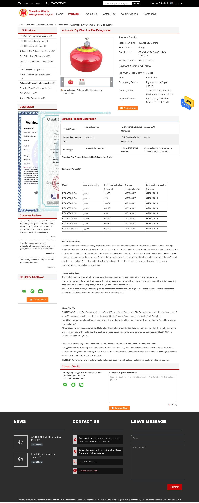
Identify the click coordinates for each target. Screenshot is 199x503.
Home (59, 13)
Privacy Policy (24, 499)
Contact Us (149, 13)
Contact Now (129, 108)
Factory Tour (109, 13)
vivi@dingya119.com (32, 3)
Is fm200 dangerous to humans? (43, 455)
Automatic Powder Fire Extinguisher (52, 24)
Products (73, 13)
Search (136, 3)
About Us (91, 13)
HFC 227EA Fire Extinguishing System (36, 61)
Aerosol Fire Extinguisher (31, 98)
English (178, 3)
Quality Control (129, 13)
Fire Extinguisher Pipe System (33, 56)
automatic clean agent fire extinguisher (115, 360)
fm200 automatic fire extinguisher (82, 360)
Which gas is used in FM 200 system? (46, 438)
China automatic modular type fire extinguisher (53, 499)
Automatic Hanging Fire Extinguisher (36, 74)
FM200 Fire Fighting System (32, 41)
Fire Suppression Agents (30, 69)
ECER (178, 499)
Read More (37, 444)
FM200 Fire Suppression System (34, 36)
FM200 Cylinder (27, 93)
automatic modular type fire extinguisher (151, 360)
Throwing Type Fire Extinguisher (34, 88)
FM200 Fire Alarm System (31, 46)
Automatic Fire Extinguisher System (35, 51)
